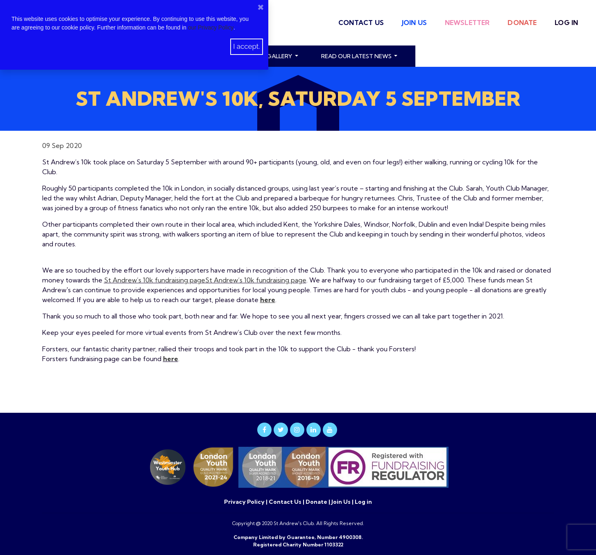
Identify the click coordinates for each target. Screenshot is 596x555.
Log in (566, 22)
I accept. (246, 46)
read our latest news (357, 56)
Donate (522, 22)
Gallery (280, 56)
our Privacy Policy (210, 27)
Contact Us (361, 22)
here (170, 359)
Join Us (414, 22)
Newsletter (467, 22)
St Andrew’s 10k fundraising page (154, 280)
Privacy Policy (245, 501)
